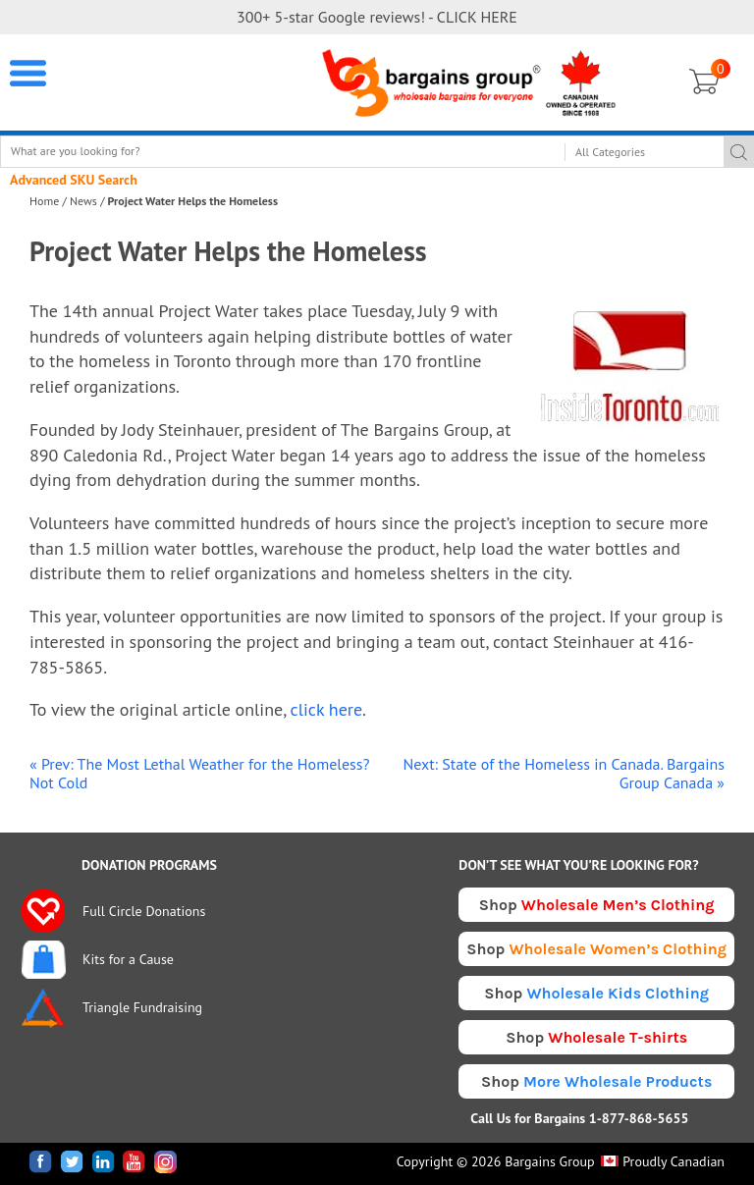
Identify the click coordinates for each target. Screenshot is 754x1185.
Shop (597, 904)
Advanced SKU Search (73, 180)
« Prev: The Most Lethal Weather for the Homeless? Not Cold (199, 773)
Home (44, 200)
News (83, 200)
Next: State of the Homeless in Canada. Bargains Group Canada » (564, 773)
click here (326, 709)
